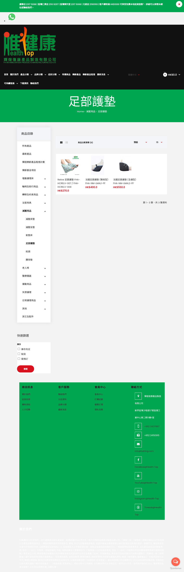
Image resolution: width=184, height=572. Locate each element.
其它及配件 (28, 293)
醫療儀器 (26, 253)
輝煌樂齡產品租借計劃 (33, 139)
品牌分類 (62, 381)
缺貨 (23, 331)
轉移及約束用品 (30, 171)
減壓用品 (90, 88)
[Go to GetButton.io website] (175, 568)
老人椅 (25, 245)
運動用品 (26, 261)
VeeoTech (23, 557)
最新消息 (62, 386)
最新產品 (26, 131)
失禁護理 (26, 269)
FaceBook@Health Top (146, 444)
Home (80, 88)
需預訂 (24, 336)
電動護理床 (28, 155)
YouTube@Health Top (146, 459)
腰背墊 (29, 236)
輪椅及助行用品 (30, 163)
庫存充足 (25, 326)
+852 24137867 (151, 403)
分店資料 (62, 376)
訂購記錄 (99, 376)
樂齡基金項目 (29, 147)
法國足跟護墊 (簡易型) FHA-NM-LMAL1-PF (96, 158)
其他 (24, 285)
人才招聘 (26, 386)
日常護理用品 (29, 277)
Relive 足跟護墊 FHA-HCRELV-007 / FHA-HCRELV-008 (69, 160)
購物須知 (26, 381)
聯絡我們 (62, 371)
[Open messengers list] (175, 561)
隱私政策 (99, 386)
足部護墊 (102, 88)
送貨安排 (26, 376)
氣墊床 (29, 212)
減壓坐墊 (30, 204)
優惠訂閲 (99, 381)
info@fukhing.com (144, 428)
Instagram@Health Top (147, 475)
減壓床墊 (30, 196)
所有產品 (26, 123)
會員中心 (99, 371)
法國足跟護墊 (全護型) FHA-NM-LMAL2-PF (124, 158)
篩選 (25, 346)
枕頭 (28, 228)
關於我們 (26, 371)
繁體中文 (132, 32)
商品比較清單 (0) (85, 119)
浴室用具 (26, 179)
